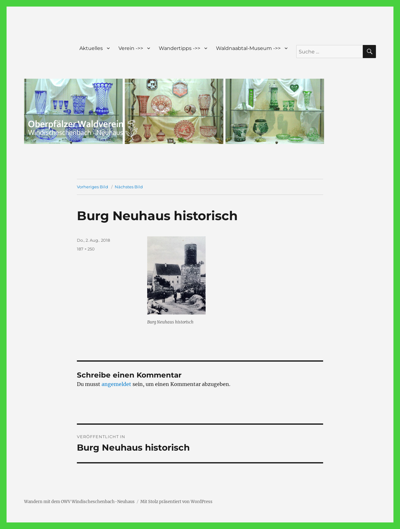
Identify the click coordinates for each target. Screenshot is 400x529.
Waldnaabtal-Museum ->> (248, 48)
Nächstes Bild (129, 186)
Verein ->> (130, 48)
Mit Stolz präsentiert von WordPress (176, 501)
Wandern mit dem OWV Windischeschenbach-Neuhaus (79, 501)
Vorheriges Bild (92, 186)
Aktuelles (91, 48)
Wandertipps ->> (179, 48)
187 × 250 (86, 248)
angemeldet (116, 384)
